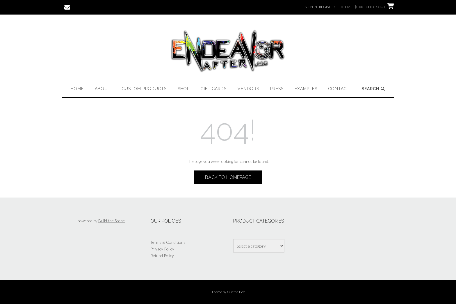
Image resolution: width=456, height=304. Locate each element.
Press (277, 88)
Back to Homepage (228, 177)
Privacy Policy (162, 248)
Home (77, 88)
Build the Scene (111, 220)
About (103, 88)
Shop (184, 88)
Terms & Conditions (168, 242)
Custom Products (144, 88)
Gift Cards (214, 88)
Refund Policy (162, 255)
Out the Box (236, 292)
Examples (306, 88)
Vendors (248, 88)
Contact (339, 88)
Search (373, 88)
